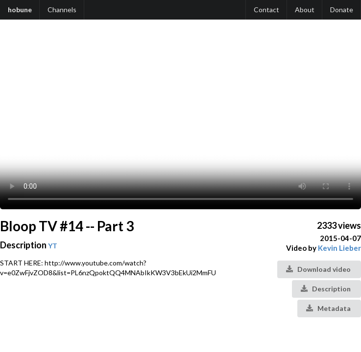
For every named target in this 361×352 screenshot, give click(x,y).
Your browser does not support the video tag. (180, 119)
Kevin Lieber (339, 247)
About (304, 9)
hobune (20, 9)
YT (52, 246)
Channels (62, 9)
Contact (266, 9)
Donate (341, 9)
